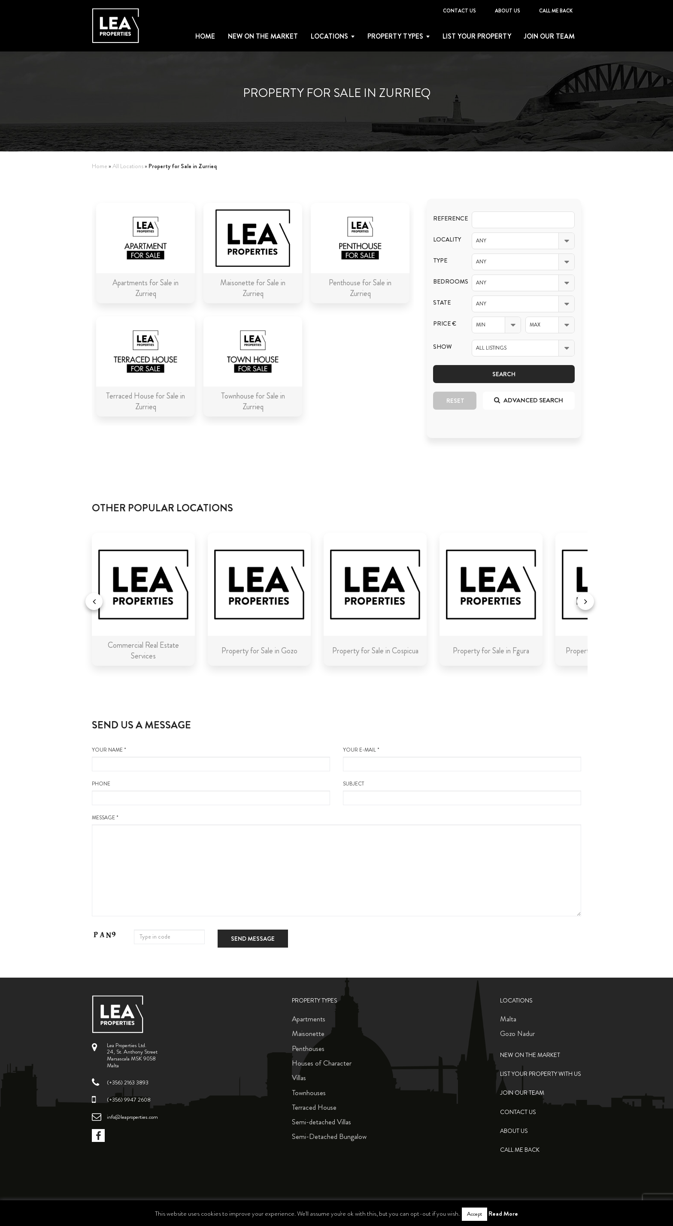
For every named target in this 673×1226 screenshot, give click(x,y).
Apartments (308, 1019)
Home (205, 36)
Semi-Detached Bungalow (329, 1136)
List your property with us (540, 1074)
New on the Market (263, 36)
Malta (508, 1019)
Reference (446, 218)
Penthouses (308, 1048)
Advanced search (528, 400)
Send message (253, 938)
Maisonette (308, 1033)
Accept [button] (474, 1214)
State (442, 302)
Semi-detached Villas (321, 1122)
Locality (446, 239)
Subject (462, 792)
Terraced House (314, 1107)
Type (440, 260)
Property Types (314, 1001)
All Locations (127, 166)
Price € (444, 323)
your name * (211, 758)
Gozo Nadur (517, 1033)
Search (503, 374)
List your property (477, 36)
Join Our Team (549, 36)
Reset (455, 400)
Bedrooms (446, 281)
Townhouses (309, 1092)
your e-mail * (462, 758)
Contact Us (459, 11)
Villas (299, 1077)
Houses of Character (322, 1063)
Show (442, 347)
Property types (395, 36)
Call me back (556, 11)
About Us (507, 11)
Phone (211, 792)
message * (336, 865)
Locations (329, 36)
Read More (503, 1213)
